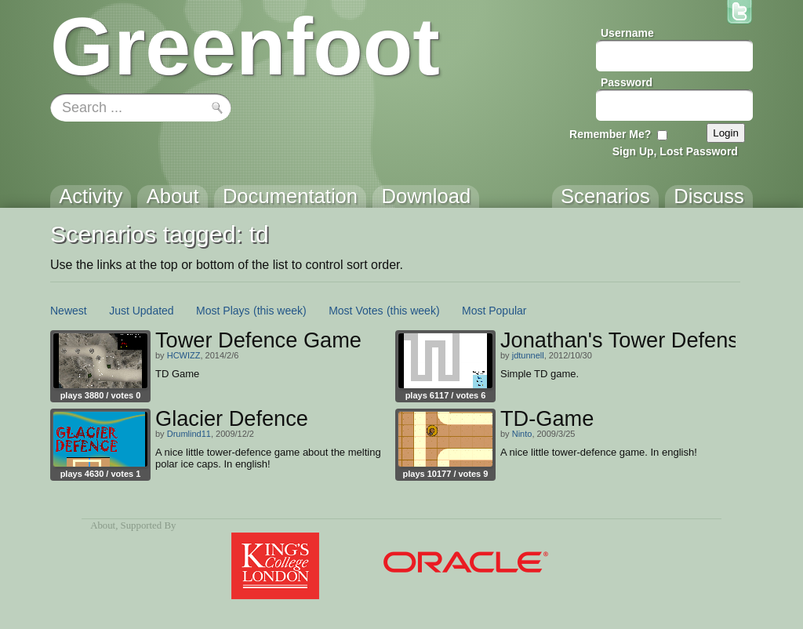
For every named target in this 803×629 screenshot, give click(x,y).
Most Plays (222, 310)
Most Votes (356, 310)
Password (626, 82)
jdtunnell (528, 355)
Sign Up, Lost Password (675, 151)
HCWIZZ (184, 355)
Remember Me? (610, 134)
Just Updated (141, 310)
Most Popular (494, 310)
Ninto (522, 433)
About (102, 525)
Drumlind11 (189, 433)
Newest (68, 310)
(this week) (280, 310)
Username (627, 33)
